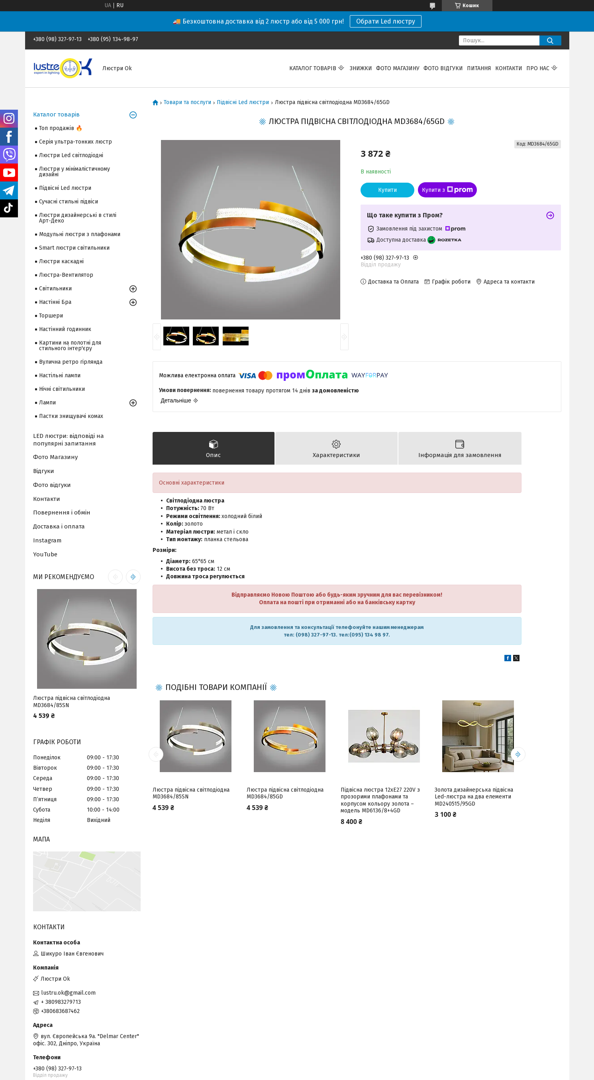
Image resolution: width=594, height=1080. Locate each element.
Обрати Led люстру (385, 21)
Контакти (508, 68)
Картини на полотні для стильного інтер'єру (70, 345)
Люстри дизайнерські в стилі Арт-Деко (77, 218)
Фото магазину (398, 68)
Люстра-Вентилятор (66, 275)
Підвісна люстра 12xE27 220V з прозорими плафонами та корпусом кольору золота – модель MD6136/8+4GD (380, 800)
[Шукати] (550, 40)
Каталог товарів (312, 68)
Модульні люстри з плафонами (79, 234)
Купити (387, 190)
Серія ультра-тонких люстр (75, 141)
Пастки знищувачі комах (71, 416)
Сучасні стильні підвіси (68, 201)
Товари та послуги (187, 102)
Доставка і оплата (59, 526)
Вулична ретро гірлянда (70, 362)
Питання (479, 68)
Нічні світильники (62, 389)
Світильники (55, 288)
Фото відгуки (443, 68)
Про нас (537, 68)
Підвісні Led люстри (243, 102)
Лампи (47, 402)
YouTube (45, 554)
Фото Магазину (55, 457)
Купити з (447, 189)
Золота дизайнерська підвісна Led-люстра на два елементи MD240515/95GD (474, 796)
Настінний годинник (65, 329)
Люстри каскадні (61, 261)
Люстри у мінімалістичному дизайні (74, 172)
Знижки (361, 68)
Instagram (47, 540)
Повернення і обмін (61, 512)
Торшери (51, 315)
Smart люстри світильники (74, 247)
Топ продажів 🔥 (60, 128)
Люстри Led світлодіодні (71, 155)
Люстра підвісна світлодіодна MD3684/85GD (285, 793)
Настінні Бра (55, 302)
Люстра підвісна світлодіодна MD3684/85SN (191, 793)
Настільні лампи (59, 375)
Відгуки (43, 471)
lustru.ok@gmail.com (68, 992)
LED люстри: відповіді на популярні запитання (68, 439)
